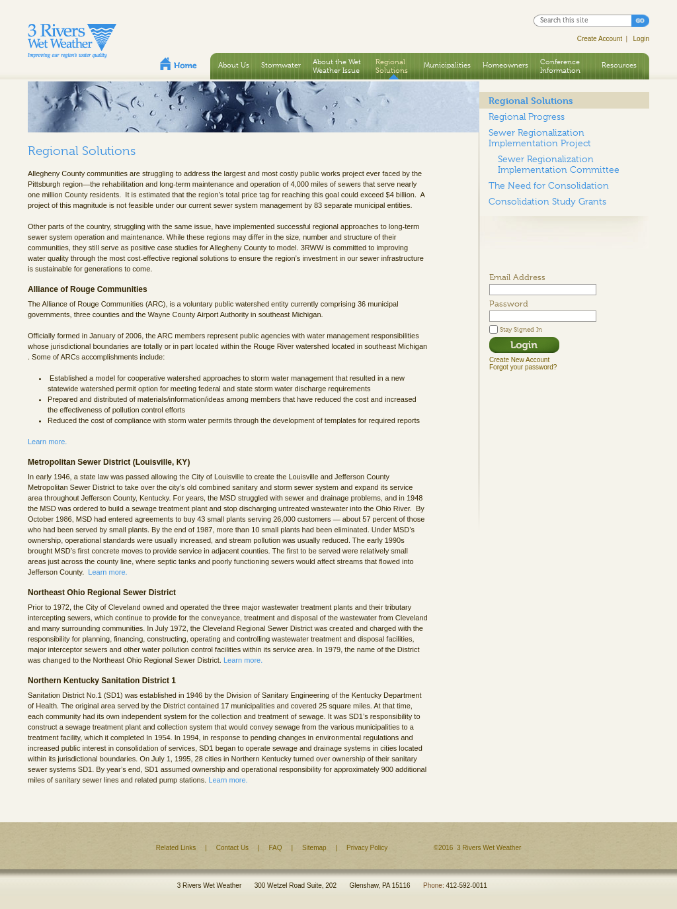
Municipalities (447, 65)
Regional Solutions (392, 66)
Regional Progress (527, 116)
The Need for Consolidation (549, 185)
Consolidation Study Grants (547, 201)
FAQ (275, 847)
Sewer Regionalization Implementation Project (540, 137)
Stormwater (281, 65)
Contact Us (232, 847)
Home (178, 63)
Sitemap (314, 847)
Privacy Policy (366, 847)
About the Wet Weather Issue (337, 66)
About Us (233, 65)
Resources (619, 65)
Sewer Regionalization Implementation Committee (558, 164)
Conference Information (560, 66)
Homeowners (505, 65)
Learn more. (47, 442)
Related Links (176, 847)
